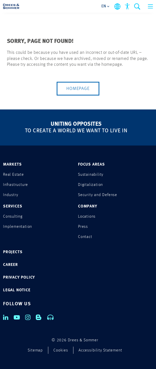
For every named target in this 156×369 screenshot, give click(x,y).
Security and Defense (97, 195)
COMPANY (87, 206)
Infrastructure (15, 185)
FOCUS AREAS (91, 165)
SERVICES (12, 206)
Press (83, 227)
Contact (85, 237)
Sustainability (90, 175)
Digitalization (90, 185)
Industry (10, 195)
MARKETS (12, 165)
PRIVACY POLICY (19, 278)
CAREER (10, 265)
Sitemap (35, 350)
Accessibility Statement (100, 350)
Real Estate (13, 175)
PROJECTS (12, 252)
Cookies (60, 350)
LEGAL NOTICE (16, 290)
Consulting (13, 217)
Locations (87, 217)
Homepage (77, 88)
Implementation (17, 227)
